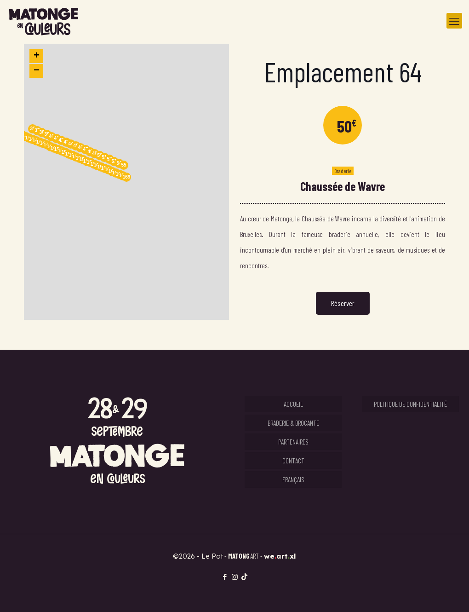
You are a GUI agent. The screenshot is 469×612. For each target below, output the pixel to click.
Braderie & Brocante (293, 423)
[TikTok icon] (244, 576)
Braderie (342, 170)
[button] (126, 181)
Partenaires (293, 442)
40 (51, 136)
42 (60, 140)
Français (293, 479)
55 (123, 164)
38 (41, 132)
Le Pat (212, 556)
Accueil (293, 404)
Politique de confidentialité (410, 404)
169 (127, 176)
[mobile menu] (454, 21)
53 (113, 161)
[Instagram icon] (234, 576)
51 (104, 157)
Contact (293, 460)
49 (94, 153)
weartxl (280, 556)
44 (70, 143)
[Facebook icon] (225, 576)
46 (80, 147)
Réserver (343, 303)
